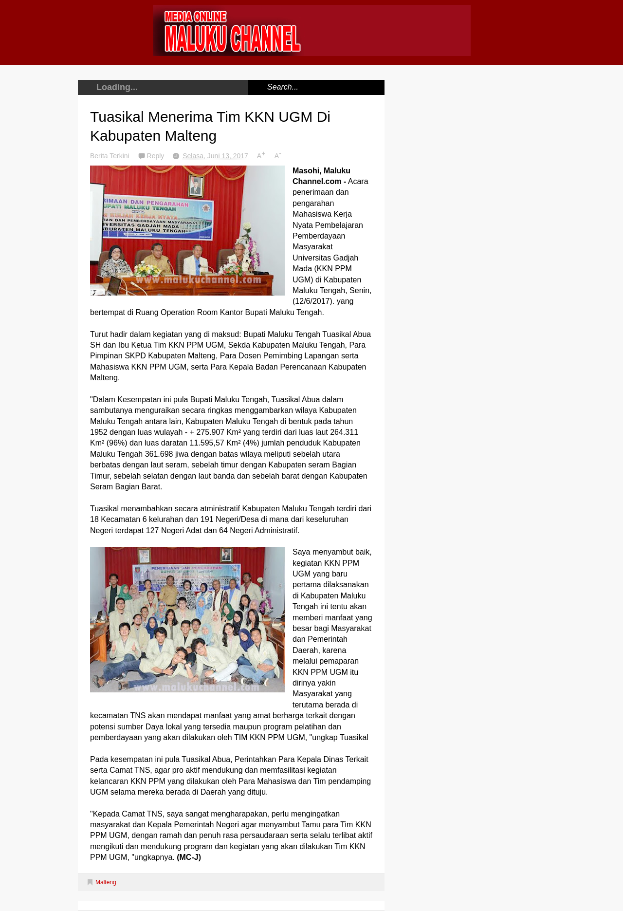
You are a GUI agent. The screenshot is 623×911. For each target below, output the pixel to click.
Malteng (105, 882)
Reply (156, 156)
